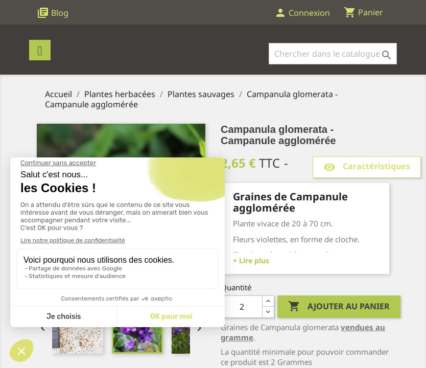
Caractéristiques (366, 166)
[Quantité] (242, 306)
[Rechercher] (333, 53)
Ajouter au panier (339, 306)
